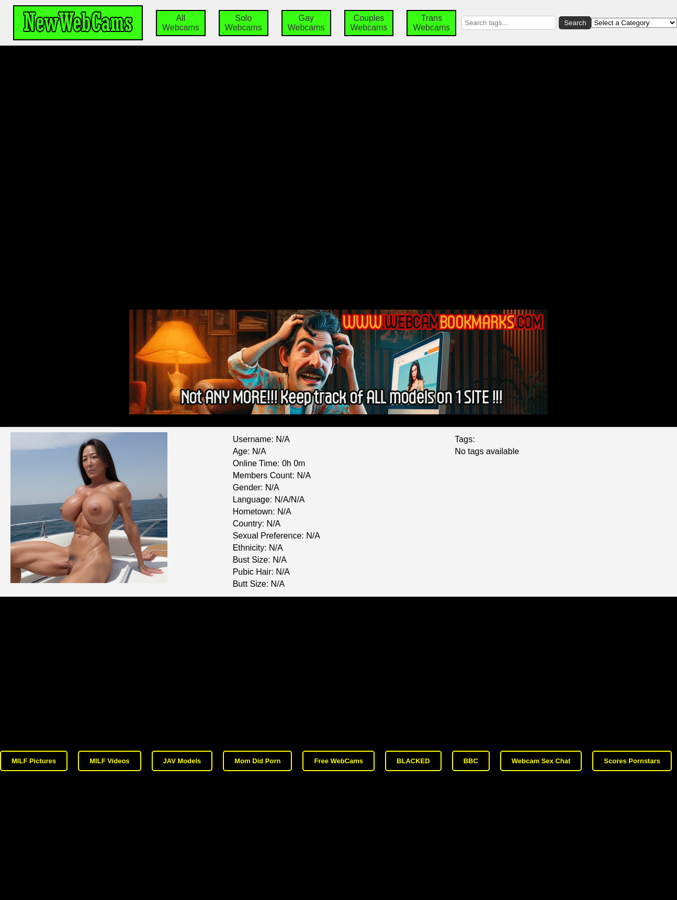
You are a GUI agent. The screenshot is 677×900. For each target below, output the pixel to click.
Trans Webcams (431, 23)
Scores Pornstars (632, 761)
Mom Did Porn (257, 761)
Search (575, 23)
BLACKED (413, 761)
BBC (471, 761)
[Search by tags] (508, 23)
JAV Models (182, 761)
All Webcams (180, 23)
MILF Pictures (34, 761)
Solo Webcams (243, 23)
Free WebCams (338, 761)
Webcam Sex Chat (541, 761)
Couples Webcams (369, 23)
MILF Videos (109, 761)
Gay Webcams (306, 23)
